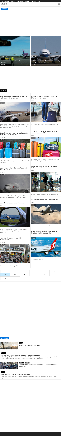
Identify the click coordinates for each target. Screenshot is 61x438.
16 (34, 274)
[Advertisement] (30, 22)
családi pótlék (20, 1)
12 (54, 271)
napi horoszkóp (5, 1)
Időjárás (27, 1)
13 (5, 274)
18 (5, 278)
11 (44, 271)
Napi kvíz (13, 1)
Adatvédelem (56, 434)
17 (44, 274)
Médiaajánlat (47, 434)
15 (24, 274)
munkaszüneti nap (35, 1)
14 (15, 274)
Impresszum (38, 434)
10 (34, 271)
